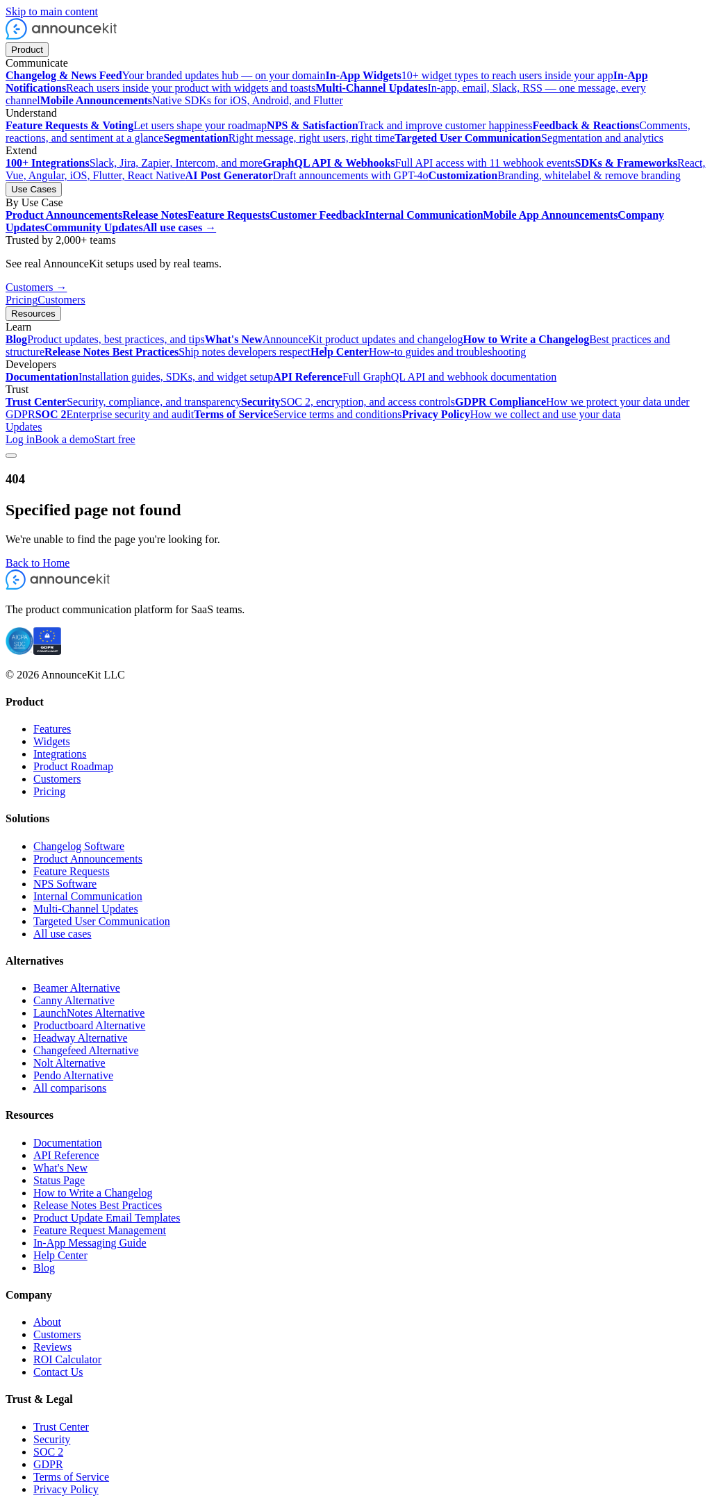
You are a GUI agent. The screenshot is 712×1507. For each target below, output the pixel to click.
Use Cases (33, 189)
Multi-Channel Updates (85, 909)
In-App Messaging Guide (90, 1243)
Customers (61, 300)
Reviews (52, 1347)
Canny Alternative (74, 1000)
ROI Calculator (67, 1359)
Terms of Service (71, 1477)
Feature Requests (71, 871)
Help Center (60, 1255)
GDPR (48, 1464)
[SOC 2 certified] (19, 651)
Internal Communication (87, 896)
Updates (24, 427)
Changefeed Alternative (86, 1050)
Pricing (22, 300)
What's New (60, 1168)
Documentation (67, 1143)
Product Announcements (87, 859)
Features (52, 729)
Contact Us (58, 1372)
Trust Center (61, 1427)
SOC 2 (48, 1452)
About (47, 1322)
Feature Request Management (99, 1230)
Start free (114, 439)
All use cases (62, 934)
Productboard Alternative (89, 1025)
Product (27, 49)
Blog (44, 1268)
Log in (20, 439)
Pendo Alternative (73, 1075)
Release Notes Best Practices (97, 1205)
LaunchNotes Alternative (88, 1013)
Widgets (51, 741)
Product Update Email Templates (106, 1218)
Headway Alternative (80, 1038)
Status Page (59, 1180)
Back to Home (37, 563)
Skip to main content (52, 11)
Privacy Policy (66, 1489)
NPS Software (65, 884)
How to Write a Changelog (92, 1193)
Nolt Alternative (69, 1063)
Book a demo (64, 439)
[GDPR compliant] (47, 651)
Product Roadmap (73, 766)
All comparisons (69, 1088)
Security (51, 1439)
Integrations (59, 754)
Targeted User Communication (101, 921)
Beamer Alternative (76, 988)
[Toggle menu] (11, 455)
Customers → (36, 287)
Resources (33, 313)
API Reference (66, 1155)
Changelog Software (78, 846)
